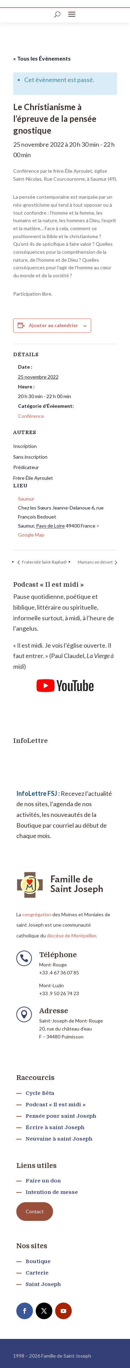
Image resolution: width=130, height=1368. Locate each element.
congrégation (36, 914)
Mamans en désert (95, 562)
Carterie (37, 1273)
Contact (35, 1211)
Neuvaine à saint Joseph (59, 1139)
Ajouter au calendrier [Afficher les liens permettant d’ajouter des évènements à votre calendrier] (53, 325)
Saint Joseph (43, 1284)
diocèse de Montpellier (71, 935)
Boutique (38, 1261)
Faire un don (43, 1181)
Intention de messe (52, 1192)
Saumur (26, 499)
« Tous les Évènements (42, 58)
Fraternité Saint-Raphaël (44, 562)
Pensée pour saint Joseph (61, 1116)
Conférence (31, 416)
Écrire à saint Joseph (55, 1127)
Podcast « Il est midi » (56, 1104)
